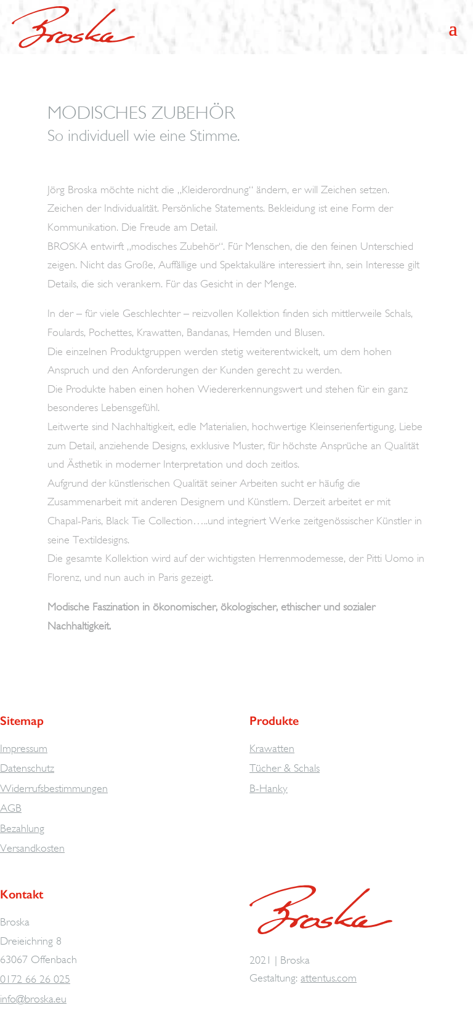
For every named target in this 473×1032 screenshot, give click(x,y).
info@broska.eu (33, 999)
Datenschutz (27, 768)
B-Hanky (268, 788)
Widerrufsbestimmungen (54, 788)
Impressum (23, 748)
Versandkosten (32, 848)
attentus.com (329, 978)
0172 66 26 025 (35, 979)
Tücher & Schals (284, 768)
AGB (11, 808)
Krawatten (271, 748)
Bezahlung (22, 828)
